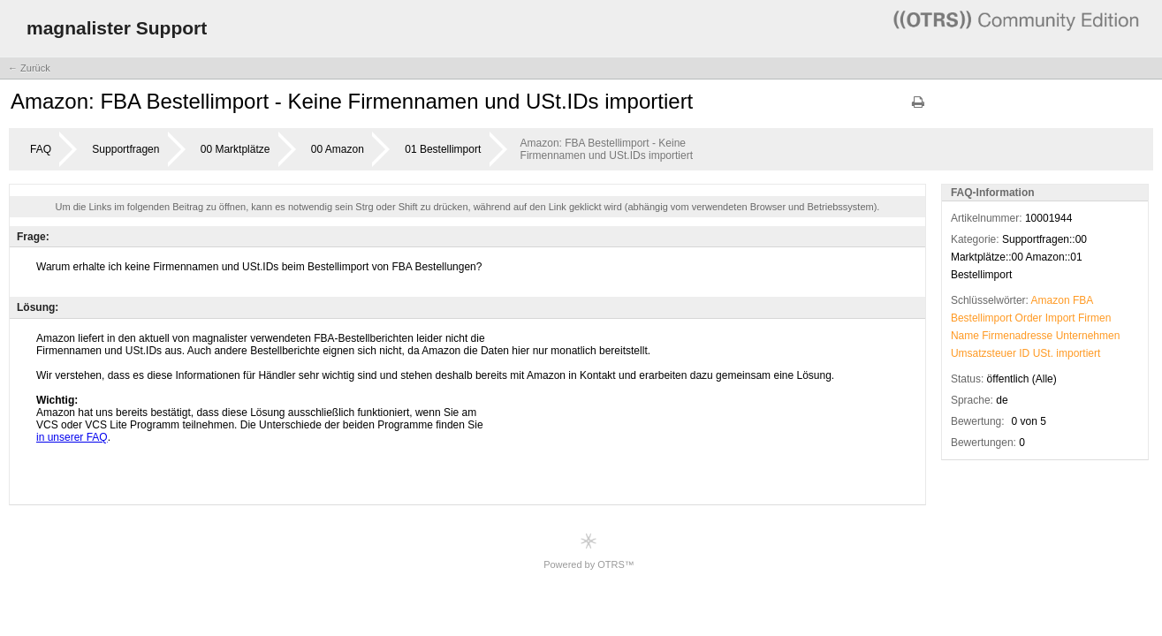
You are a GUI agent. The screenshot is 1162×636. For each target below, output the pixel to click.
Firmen (1094, 318)
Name (965, 335)
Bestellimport (981, 318)
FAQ (40, 149)
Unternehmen (1088, 335)
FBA (1083, 300)
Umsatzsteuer (983, 353)
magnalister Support (117, 28)
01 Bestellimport (443, 149)
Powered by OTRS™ (588, 551)
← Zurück (29, 68)
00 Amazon (337, 149)
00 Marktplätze (235, 149)
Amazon (1050, 300)
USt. (1043, 353)
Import (1060, 318)
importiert (1078, 353)
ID (1024, 353)
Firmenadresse (1017, 335)
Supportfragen (125, 149)
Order (1029, 318)
